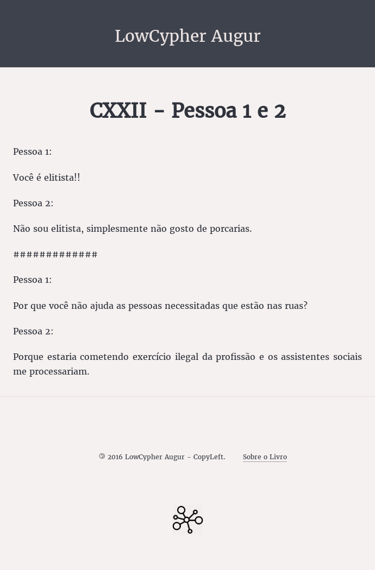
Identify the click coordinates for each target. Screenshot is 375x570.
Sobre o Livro (265, 457)
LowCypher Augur (188, 36)
